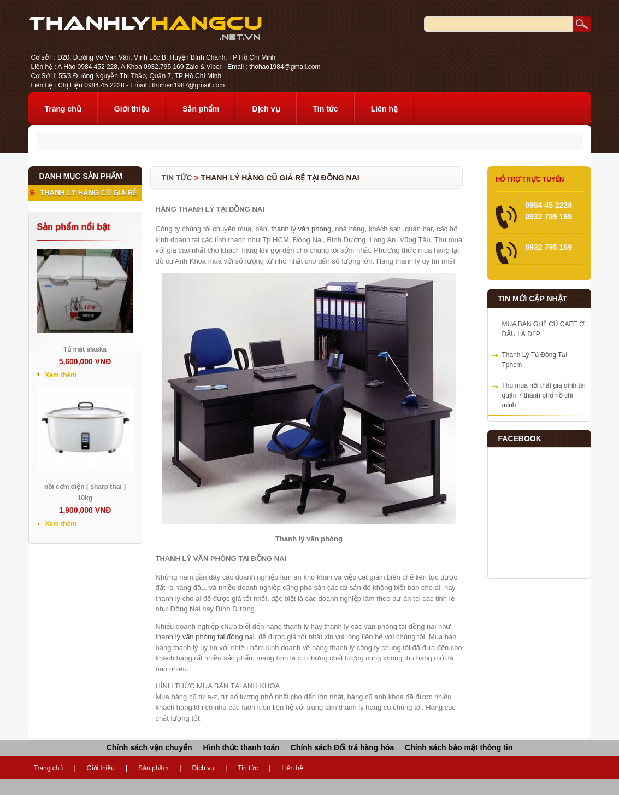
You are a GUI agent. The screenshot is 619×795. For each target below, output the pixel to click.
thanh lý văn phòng (301, 229)
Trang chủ (63, 108)
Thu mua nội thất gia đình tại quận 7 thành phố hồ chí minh (544, 395)
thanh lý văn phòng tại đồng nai (205, 637)
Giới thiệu (132, 108)
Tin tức (325, 108)
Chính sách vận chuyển (149, 747)
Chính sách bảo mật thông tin (458, 747)
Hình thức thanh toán (241, 747)
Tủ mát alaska (85, 349)
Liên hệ (384, 108)
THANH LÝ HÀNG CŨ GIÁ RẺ (88, 193)
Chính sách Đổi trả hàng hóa (342, 747)
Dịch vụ (266, 108)
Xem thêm (60, 375)
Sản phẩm (200, 108)
